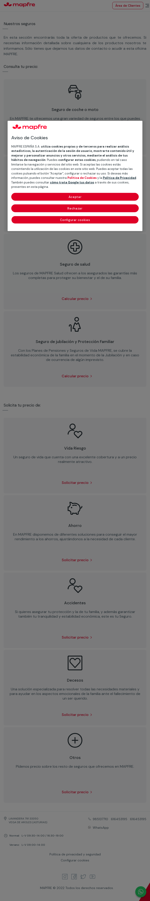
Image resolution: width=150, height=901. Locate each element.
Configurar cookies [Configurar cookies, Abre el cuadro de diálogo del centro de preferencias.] (75, 220)
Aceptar (75, 197)
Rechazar (74, 208)
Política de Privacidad (119, 178)
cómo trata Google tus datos (72, 182)
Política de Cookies (82, 178)
